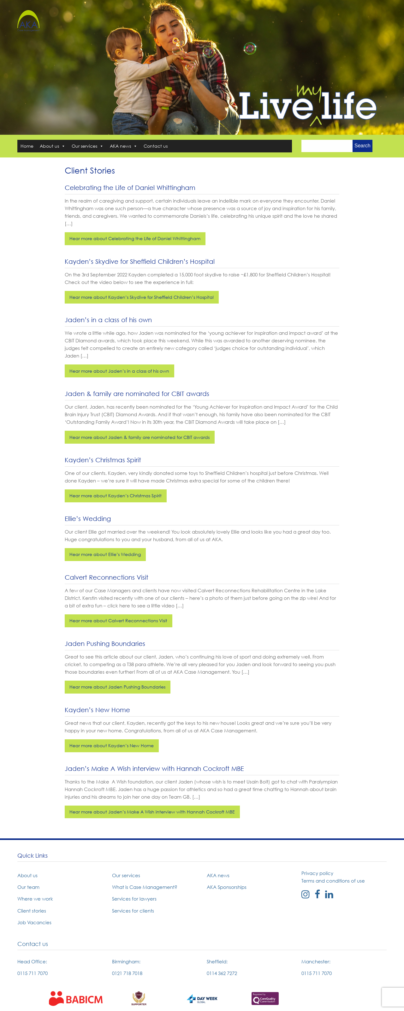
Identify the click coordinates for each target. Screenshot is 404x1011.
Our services (88, 146)
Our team (28, 887)
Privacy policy (317, 873)
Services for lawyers (134, 899)
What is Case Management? (144, 887)
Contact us (156, 146)
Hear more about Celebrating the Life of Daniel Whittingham (134, 238)
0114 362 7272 (222, 973)
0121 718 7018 (127, 973)
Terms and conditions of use (333, 881)
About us (52, 146)
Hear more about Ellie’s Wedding (105, 554)
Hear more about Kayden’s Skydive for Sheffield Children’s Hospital (141, 297)
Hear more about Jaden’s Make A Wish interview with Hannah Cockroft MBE (152, 811)
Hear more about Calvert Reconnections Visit (118, 620)
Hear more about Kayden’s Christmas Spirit (115, 495)
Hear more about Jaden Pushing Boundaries (117, 686)
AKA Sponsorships (227, 887)
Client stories (31, 910)
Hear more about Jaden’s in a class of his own (119, 371)
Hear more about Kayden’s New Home (111, 745)
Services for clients (133, 910)
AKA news (123, 146)
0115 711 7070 (32, 973)
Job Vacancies (34, 922)
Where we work (35, 899)
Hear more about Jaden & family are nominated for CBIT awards (139, 437)
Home (27, 146)
